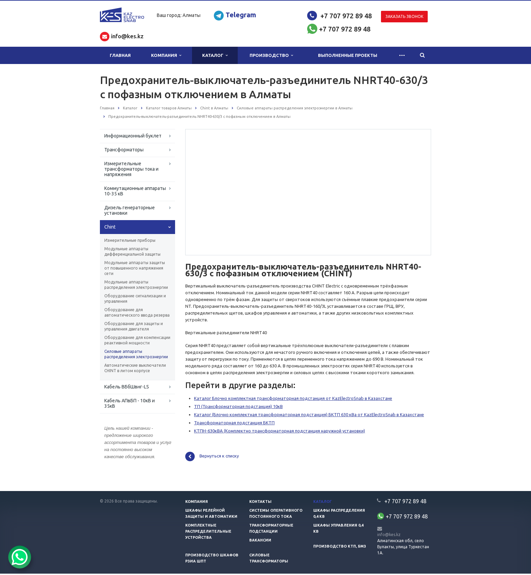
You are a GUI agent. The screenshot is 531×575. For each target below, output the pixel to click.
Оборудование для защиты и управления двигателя (133, 326)
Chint (109, 227)
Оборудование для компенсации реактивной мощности (137, 340)
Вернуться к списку (212, 458)
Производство (271, 55)
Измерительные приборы (129, 240)
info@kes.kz (389, 535)
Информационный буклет (133, 136)
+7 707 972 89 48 (346, 16)
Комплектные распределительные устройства (208, 533)
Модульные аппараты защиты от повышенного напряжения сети (134, 268)
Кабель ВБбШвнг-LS (126, 386)
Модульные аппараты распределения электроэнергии (136, 285)
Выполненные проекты (347, 55)
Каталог (215, 55)
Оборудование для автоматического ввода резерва (137, 312)
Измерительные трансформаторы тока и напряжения (131, 169)
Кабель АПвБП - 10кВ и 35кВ (129, 403)
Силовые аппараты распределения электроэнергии (136, 354)
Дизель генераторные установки (129, 210)
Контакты (260, 503)
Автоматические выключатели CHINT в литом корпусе (135, 368)
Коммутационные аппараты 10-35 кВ (135, 191)
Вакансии (260, 541)
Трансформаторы (124, 149)
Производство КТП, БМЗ (339, 548)
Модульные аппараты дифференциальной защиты (132, 251)
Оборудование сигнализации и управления (135, 298)
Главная (120, 55)
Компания (166, 55)
